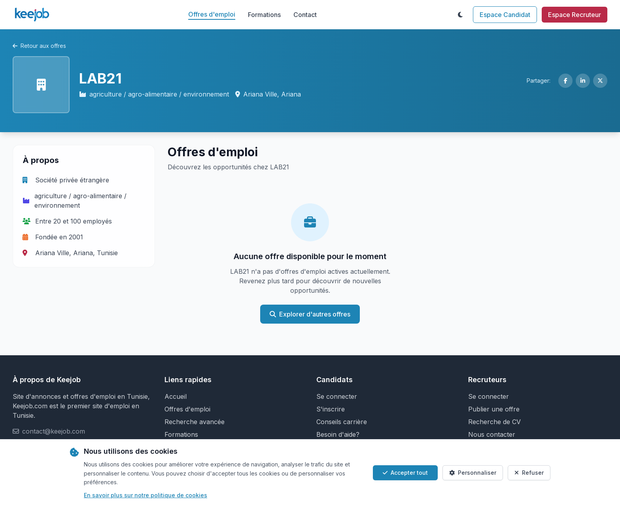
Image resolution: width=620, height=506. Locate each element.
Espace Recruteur (574, 15)
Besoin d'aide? (337, 434)
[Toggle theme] (460, 14)
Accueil (175, 396)
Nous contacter (491, 434)
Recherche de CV (494, 422)
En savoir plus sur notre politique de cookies (145, 495)
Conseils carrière (341, 422)
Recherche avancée (194, 422)
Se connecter (336, 396)
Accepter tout (405, 472)
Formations (264, 15)
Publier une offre (494, 409)
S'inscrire (330, 409)
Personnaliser (472, 472)
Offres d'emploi (211, 14)
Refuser (529, 472)
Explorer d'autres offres (310, 314)
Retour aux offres (39, 45)
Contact (305, 15)
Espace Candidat (505, 15)
